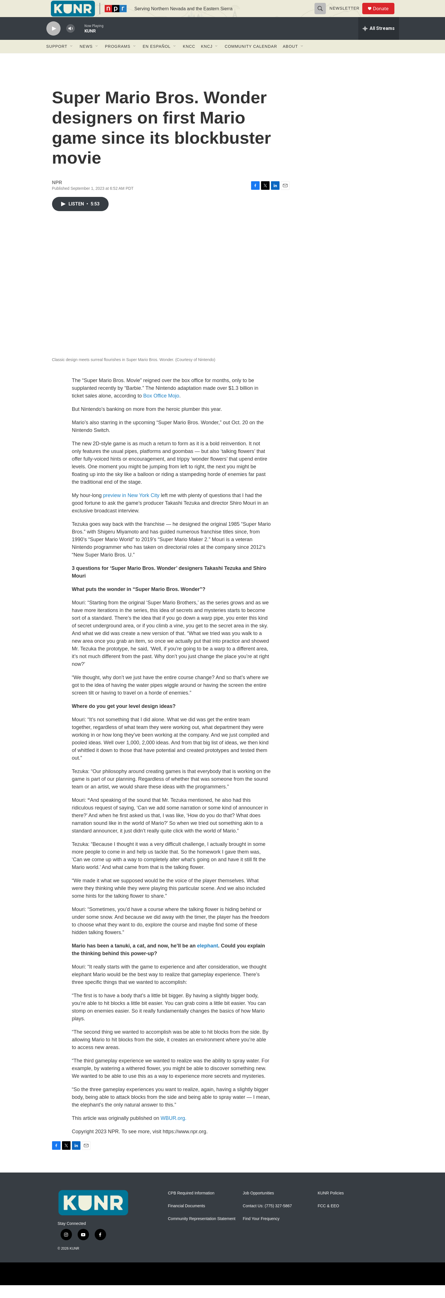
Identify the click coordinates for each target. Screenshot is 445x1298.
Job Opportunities (258, 1206)
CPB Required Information (191, 1206)
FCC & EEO (328, 1219)
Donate (384, 15)
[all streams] (378, 41)
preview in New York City (131, 508)
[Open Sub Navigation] (71, 59)
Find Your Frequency (261, 1231)
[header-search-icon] (322, 14)
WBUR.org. (174, 1131)
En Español (157, 59)
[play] (53, 41)
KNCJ (207, 59)
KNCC (189, 59)
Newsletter (347, 15)
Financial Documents (186, 1219)
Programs (118, 59)
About (290, 59)
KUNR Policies (331, 1206)
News (86, 59)
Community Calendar (251, 59)
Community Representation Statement (201, 1231)
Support (56, 59)
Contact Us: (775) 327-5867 (267, 1219)
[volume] (70, 41)
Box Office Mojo (161, 408)
